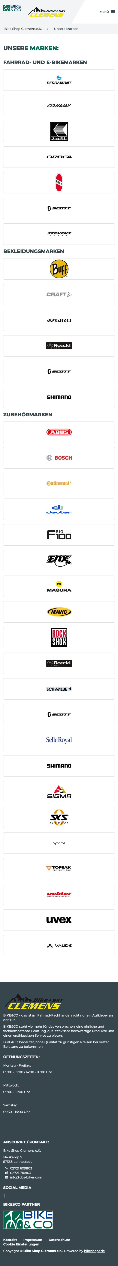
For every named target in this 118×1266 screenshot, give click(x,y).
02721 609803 (21, 1168)
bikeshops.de (94, 1251)
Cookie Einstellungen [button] (21, 1244)
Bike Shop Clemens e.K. (23, 29)
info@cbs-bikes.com (26, 1177)
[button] (107, 11)
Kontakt (10, 1240)
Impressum (32, 1240)
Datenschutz (59, 1240)
